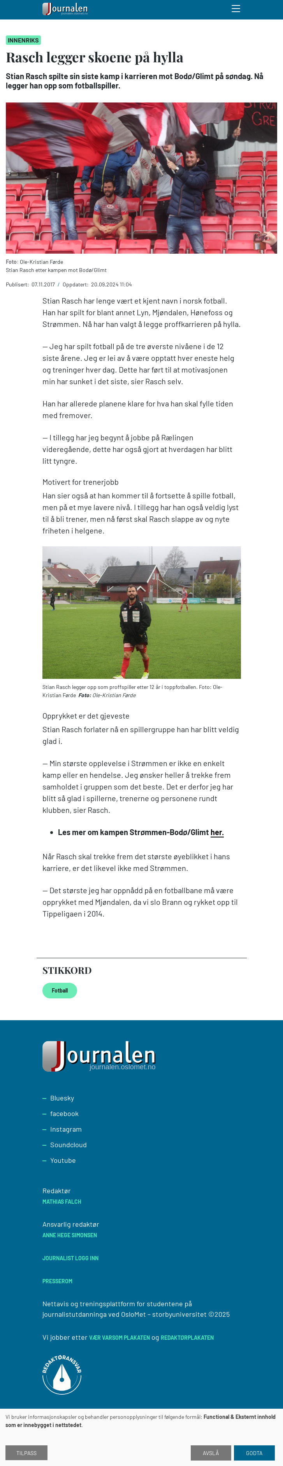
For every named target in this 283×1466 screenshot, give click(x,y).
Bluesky (62, 1097)
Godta (254, 1453)
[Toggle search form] (236, 9)
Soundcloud (68, 1144)
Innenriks (23, 40)
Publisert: (18, 284)
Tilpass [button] (26, 1453)
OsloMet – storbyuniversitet (164, 1314)
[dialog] (141, 1437)
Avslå (211, 1453)
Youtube (63, 1160)
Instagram (66, 1129)
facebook (64, 1113)
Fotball (60, 990)
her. (217, 832)
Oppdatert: (76, 284)
